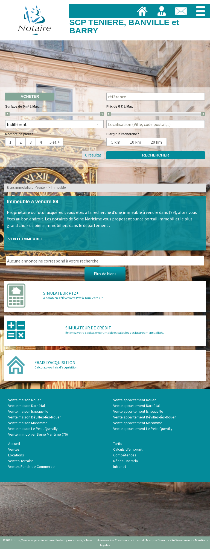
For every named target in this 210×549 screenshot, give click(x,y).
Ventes (14, 449)
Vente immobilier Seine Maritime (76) (38, 434)
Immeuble (58, 187)
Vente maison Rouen (25, 399)
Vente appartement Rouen (134, 399)
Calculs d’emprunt (127, 449)
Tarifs (117, 443)
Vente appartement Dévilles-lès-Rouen (144, 417)
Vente (40, 187)
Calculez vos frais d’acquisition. (56, 367)
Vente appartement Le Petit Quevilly (143, 428)
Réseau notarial (126, 460)
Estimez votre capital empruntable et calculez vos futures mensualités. (114, 332)
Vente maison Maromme (28, 422)
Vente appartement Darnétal (136, 405)
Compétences (124, 455)
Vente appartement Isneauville (138, 411)
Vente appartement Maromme (137, 422)
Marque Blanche (157, 540)
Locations (16, 455)
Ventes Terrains (21, 460)
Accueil (14, 443)
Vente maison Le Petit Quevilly (33, 428)
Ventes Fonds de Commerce (31, 466)
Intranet (119, 466)
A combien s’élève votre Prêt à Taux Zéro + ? (73, 298)
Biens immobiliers (20, 187)
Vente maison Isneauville (28, 411)
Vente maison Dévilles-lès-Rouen (35, 417)
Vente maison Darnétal (26, 405)
